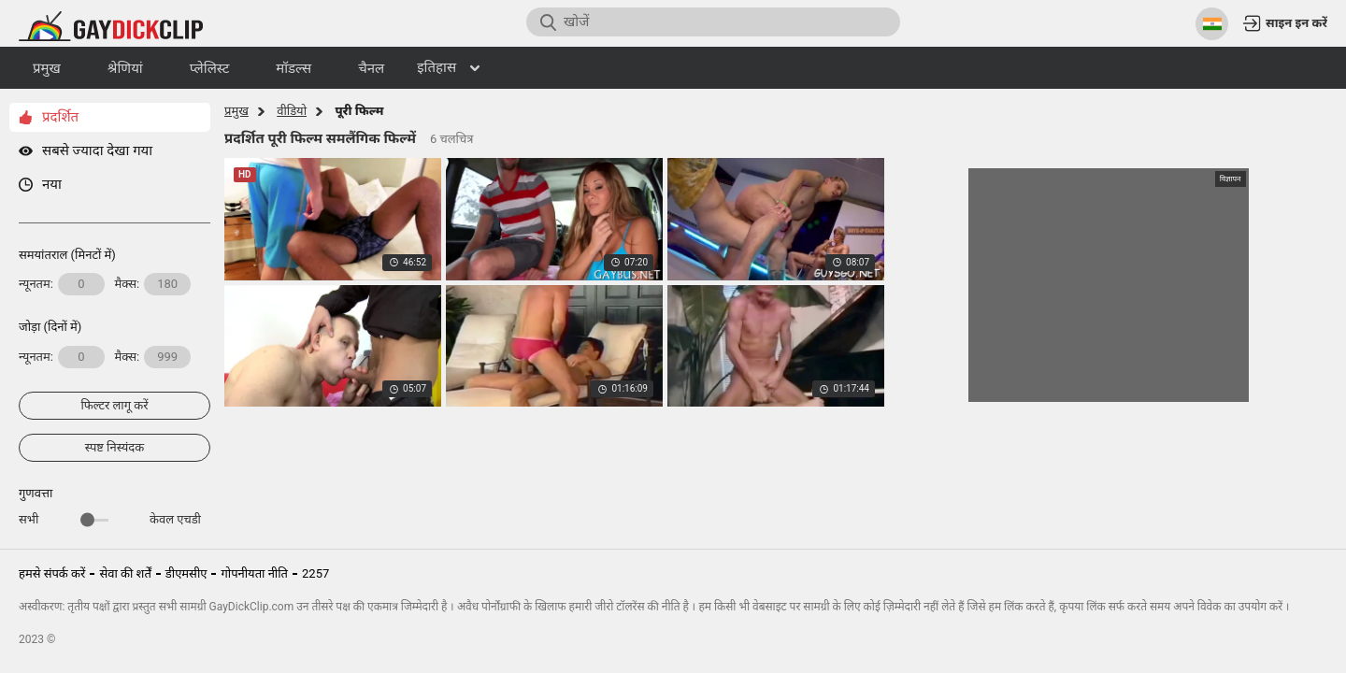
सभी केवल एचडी (110, 519)
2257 (315, 573)
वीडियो (292, 111)
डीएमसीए (186, 573)
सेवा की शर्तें (124, 573)
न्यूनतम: (62, 284)
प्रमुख (236, 111)
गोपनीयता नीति (254, 573)
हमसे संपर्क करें (52, 573)
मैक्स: (153, 284)
